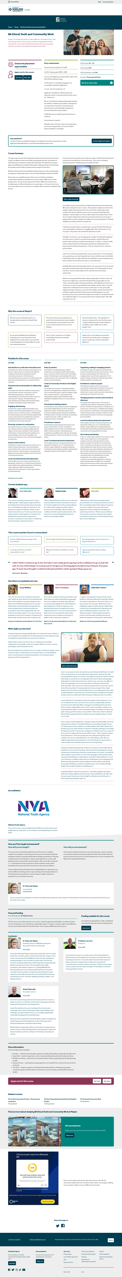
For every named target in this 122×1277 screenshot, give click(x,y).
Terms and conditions (88, 1251)
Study (16, 27)
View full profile (27, 891)
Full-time (19, 77)
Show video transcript (71, 199)
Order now (69, 1135)
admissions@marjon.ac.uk (37, 1239)
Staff (99, 2)
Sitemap (84, 1257)
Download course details (15, 478)
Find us (111, 1240)
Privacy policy (68, 1254)
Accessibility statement (71, 1257)
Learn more (86, 928)
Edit (83, 1272)
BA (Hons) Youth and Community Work (33, 27)
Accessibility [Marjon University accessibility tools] (13, 2)
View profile (26, 949)
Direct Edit (67, 1272)
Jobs (65, 1259)
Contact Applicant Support (102, 141)
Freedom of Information (89, 1254)
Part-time (27, 77)
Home (10, 27)
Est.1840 (27, 10)
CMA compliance (104, 1254)
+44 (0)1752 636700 (14, 1239)
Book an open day (89, 83)
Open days (67, 1251)
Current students (108, 2)
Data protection (68, 1262)
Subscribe (12, 1263)
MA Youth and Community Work (90, 1099)
